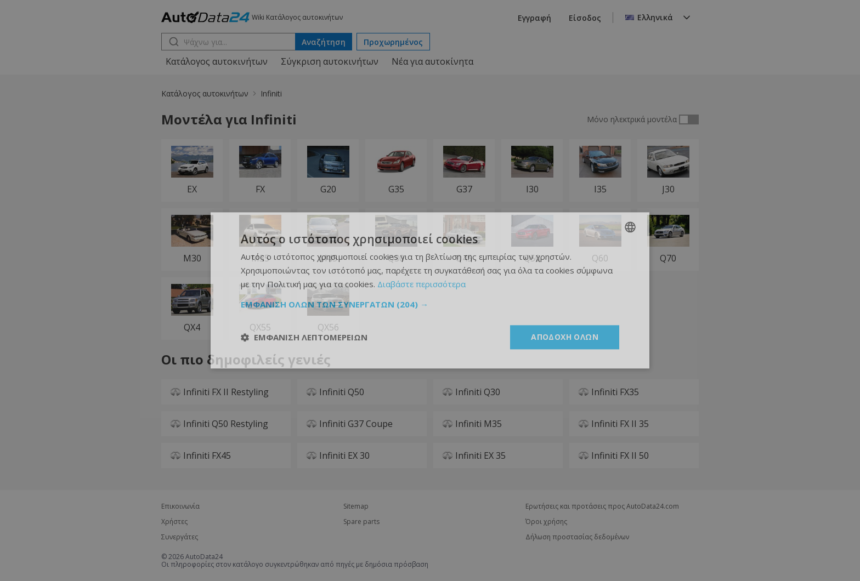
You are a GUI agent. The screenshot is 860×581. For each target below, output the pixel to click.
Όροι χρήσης (546, 522)
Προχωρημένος (393, 42)
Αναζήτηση (324, 42)
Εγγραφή (534, 18)
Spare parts (361, 522)
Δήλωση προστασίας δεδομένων (577, 537)
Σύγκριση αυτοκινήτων (329, 61)
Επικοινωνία (180, 506)
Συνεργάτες (179, 537)
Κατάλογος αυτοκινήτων (217, 61)
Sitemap (356, 506)
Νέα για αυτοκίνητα (432, 61)
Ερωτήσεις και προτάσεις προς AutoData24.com (602, 506)
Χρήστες (174, 522)
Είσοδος (585, 18)
